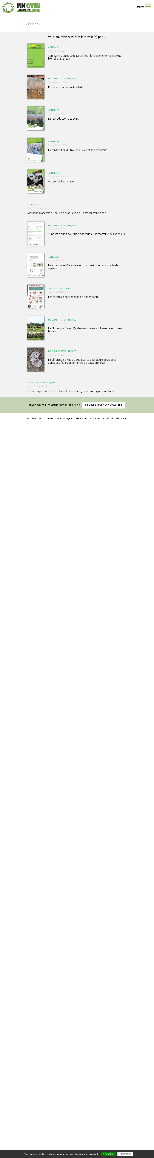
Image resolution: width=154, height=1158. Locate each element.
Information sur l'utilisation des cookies (108, 418)
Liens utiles (81, 418)
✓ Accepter (108, 1154)
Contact (49, 418)
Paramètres (125, 1154)
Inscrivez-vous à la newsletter (103, 405)
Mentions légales (65, 418)
